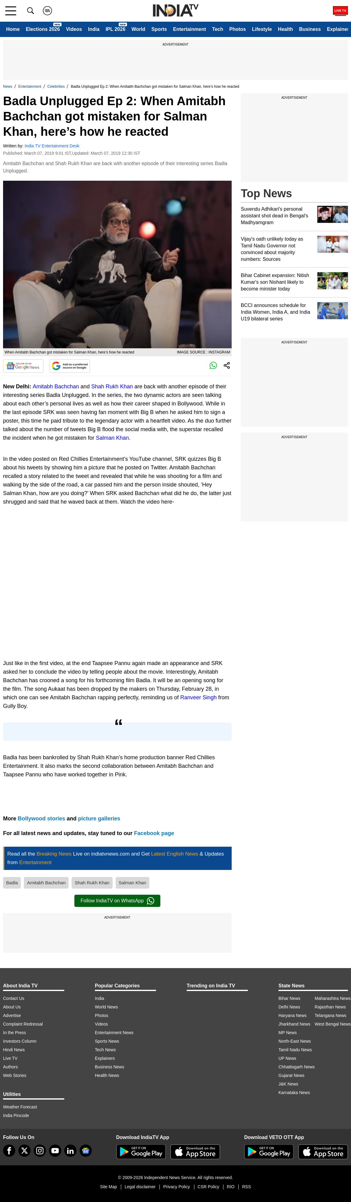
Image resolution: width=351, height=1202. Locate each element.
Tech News (105, 1049)
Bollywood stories (42, 819)
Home (13, 29)
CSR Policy (208, 1186)
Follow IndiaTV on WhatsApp (117, 900)
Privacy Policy (176, 1186)
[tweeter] (24, 1151)
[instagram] (40, 1151)
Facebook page (154, 833)
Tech (217, 29)
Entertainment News (114, 1032)
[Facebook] (9, 1151)
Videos (74, 29)
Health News (107, 1075)
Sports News (107, 1041)
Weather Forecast (20, 1106)
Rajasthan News (330, 1006)
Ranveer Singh (198, 697)
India (93, 29)
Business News (109, 1066)
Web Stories (14, 1075)
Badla (12, 882)
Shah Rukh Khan (112, 386)
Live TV (10, 1058)
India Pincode (16, 1115)
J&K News (288, 1084)
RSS (246, 1186)
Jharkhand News (294, 1024)
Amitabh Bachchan (56, 386)
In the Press (14, 1032)
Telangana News (330, 1015)
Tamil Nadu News (295, 1049)
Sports (159, 29)
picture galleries (99, 819)
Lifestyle (262, 29)
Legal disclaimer (140, 1186)
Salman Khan (112, 438)
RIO (230, 1186)
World (138, 29)
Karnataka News (294, 1092)
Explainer (338, 29)
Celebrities (56, 86)
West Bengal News (333, 1024)
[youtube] (55, 1151)
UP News (287, 1058)
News (7, 86)
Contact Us (13, 998)
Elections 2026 (43, 29)
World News (106, 1006)
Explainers (105, 1058)
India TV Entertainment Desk (52, 145)
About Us (12, 1006)
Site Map (108, 1186)
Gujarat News (291, 1075)
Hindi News (14, 1049)
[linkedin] (70, 1151)
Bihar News (289, 998)
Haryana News (292, 1015)
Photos (237, 29)
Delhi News (289, 1006)
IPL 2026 (115, 29)
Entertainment (189, 29)
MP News (287, 1032)
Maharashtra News (333, 998)
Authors (10, 1066)
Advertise (12, 1015)
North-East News (294, 1041)
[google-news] (86, 1151)
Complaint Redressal (23, 1024)
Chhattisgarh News (296, 1066)
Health (285, 29)
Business (310, 29)
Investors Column (19, 1041)
